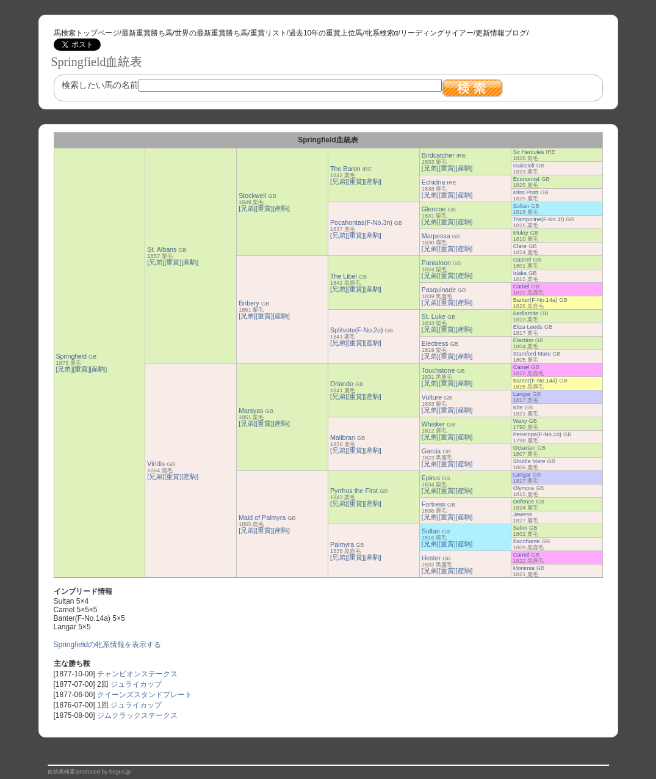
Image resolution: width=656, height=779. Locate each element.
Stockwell (252, 195)
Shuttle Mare (529, 461)
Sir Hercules (528, 152)
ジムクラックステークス (137, 715)
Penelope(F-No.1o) (537, 434)
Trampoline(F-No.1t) (538, 219)
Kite (518, 407)
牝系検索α (381, 33)
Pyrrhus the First (354, 490)
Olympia (523, 488)
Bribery (249, 303)
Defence (524, 502)
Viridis (156, 463)
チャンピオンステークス (137, 674)
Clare (520, 246)
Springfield (71, 356)
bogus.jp (120, 772)
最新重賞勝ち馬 (147, 33)
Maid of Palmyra (262, 517)
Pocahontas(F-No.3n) (361, 222)
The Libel (343, 276)
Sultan (521, 206)
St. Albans (161, 249)
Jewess (522, 514)
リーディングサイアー (437, 33)
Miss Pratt (525, 192)
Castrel (522, 260)
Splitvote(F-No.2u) (356, 330)
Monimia (524, 568)
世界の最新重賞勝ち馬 (211, 33)
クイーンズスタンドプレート (144, 694)
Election (523, 340)
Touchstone (438, 370)
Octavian (524, 448)
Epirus (431, 477)
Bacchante (526, 541)
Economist (526, 179)
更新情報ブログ (501, 33)
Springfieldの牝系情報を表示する (108, 644)
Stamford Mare (532, 354)
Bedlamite (525, 313)
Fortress (433, 504)
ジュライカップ (136, 684)
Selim (520, 528)
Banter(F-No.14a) (535, 300)
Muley (520, 233)
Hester (431, 557)
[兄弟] (64, 369)
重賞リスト (268, 33)
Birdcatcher (438, 155)
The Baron (345, 168)
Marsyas (251, 410)
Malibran (342, 437)
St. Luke (433, 316)
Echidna (433, 182)
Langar (522, 394)
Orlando (341, 383)
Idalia (520, 273)
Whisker (433, 424)
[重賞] (81, 369)
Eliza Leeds (527, 327)
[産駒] (98, 369)
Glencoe (434, 209)
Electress (435, 343)
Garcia (431, 451)
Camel (521, 286)
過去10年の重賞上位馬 (325, 33)
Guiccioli (524, 166)
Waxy (520, 421)
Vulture (432, 397)
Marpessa (436, 236)
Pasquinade (439, 289)
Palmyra (342, 544)
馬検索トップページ (87, 33)
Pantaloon (436, 262)
